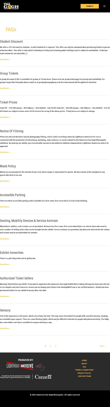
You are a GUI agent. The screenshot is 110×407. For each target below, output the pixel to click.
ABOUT (84, 363)
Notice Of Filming (11, 131)
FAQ (84, 367)
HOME (84, 360)
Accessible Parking (12, 195)
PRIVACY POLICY (84, 373)
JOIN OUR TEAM (84, 376)
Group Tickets (9, 73)
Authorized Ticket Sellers (16, 278)
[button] (90, 6)
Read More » (5, 59)
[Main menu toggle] (104, 6)
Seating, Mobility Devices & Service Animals (29, 221)
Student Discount (11, 41)
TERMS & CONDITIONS (84, 370)
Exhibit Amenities (11, 253)
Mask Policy (8, 166)
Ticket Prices (8, 102)
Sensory (5, 310)
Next (103, 346)
